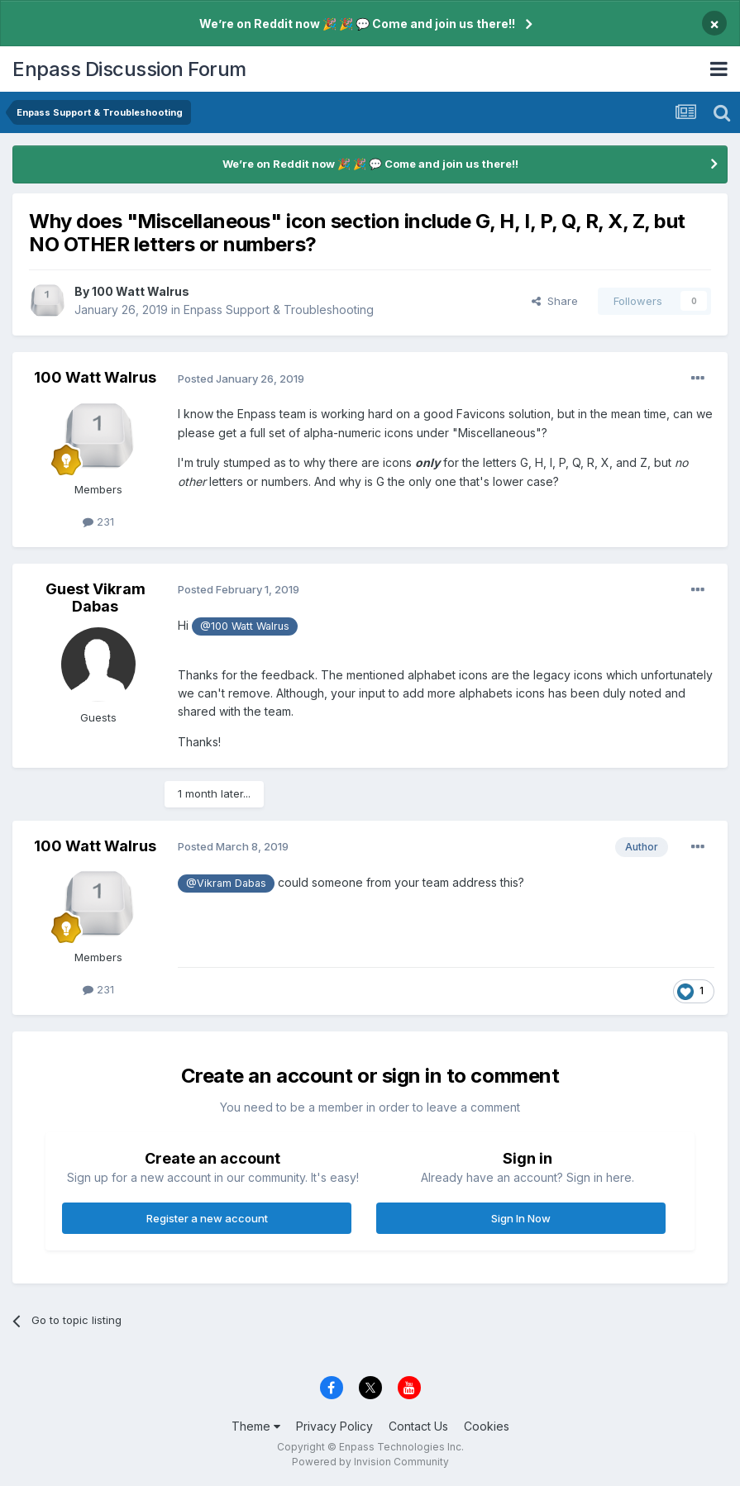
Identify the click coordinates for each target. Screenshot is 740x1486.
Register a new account (207, 1218)
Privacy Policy (334, 1426)
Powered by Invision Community (370, 1461)
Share (555, 300)
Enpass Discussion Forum (129, 69)
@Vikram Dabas (226, 883)
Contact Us (418, 1426)
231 (98, 521)
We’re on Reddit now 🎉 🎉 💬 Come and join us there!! (357, 24)
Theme (256, 1426)
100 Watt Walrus (140, 291)
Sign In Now (521, 1218)
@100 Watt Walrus (244, 626)
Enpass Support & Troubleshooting (279, 309)
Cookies (486, 1426)
